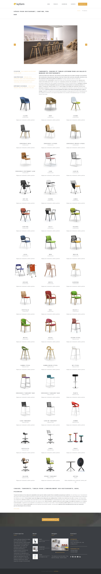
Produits (56, 4)
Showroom (64, 4)
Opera (40, 539)
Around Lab (42, 547)
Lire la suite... (17, 508)
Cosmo (40, 554)
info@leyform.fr (73, 544)
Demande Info (82, 4)
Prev (15, 45)
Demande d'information (50, 519)
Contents (73, 4)
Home (48, 4)
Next (86, 45)
